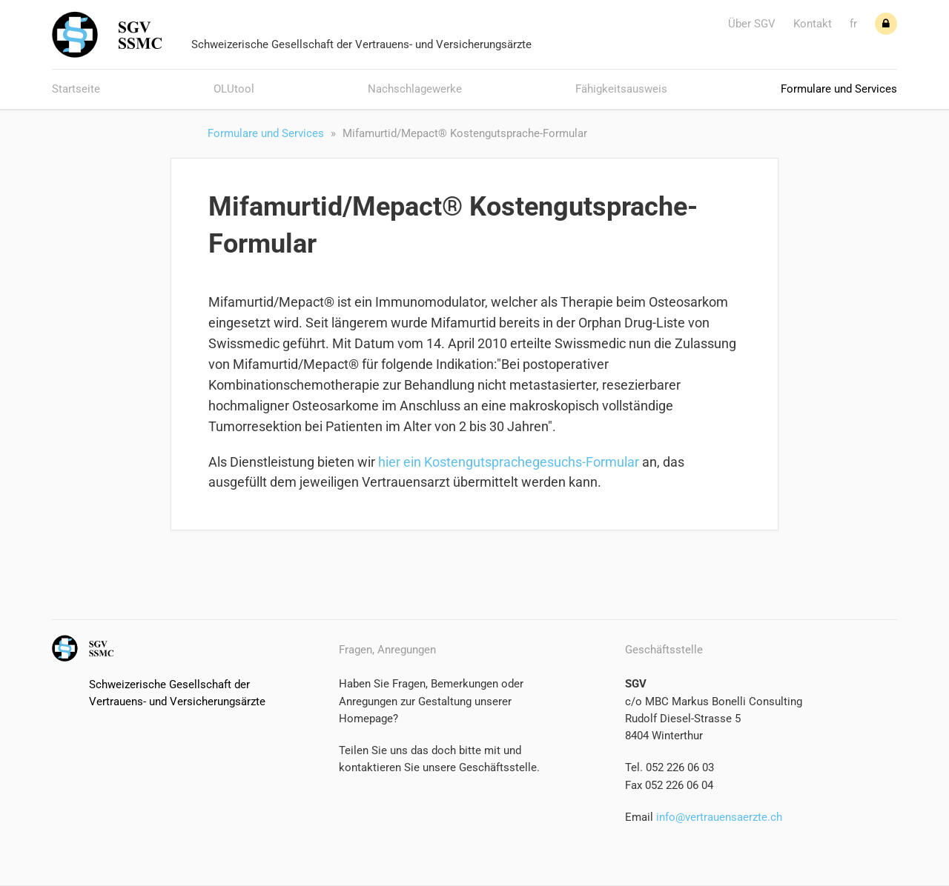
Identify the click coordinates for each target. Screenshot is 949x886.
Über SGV (752, 23)
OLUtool (234, 89)
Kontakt (812, 23)
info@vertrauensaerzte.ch (717, 817)
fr (853, 23)
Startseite (76, 89)
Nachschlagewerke (415, 89)
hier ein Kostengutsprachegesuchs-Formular (508, 462)
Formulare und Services (839, 89)
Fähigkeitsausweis (621, 89)
